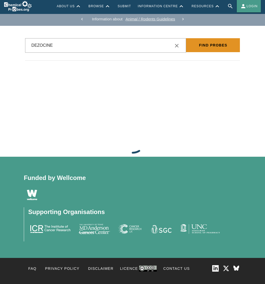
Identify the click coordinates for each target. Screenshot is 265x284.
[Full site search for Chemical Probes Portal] (230, 6)
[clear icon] (177, 46)
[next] (183, 19)
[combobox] (105, 45)
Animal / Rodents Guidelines (150, 19)
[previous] (82, 19)
